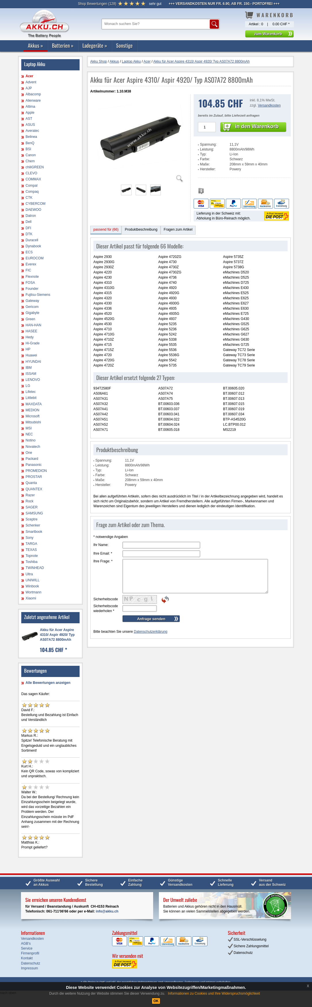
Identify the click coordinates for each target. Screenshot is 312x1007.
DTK (29, 234)
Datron (31, 216)
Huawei (31, 355)
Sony (29, 538)
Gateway (32, 301)
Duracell (32, 240)
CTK (29, 198)
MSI (29, 428)
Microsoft (33, 416)
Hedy (30, 337)
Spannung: (208, 144)
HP (28, 349)
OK (156, 1001)
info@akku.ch (107, 911)
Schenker (33, 525)
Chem (30, 161)
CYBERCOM (35, 204)
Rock (29, 501)
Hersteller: (208, 169)
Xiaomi (31, 598)
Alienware (33, 101)
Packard (32, 459)
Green (30, 319)
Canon (31, 155)
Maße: (205, 164)
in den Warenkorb (256, 126)
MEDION (32, 410)
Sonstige (124, 45)
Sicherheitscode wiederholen (105, 608)
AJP (29, 88)
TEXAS (31, 550)
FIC (28, 270)
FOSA (30, 283)
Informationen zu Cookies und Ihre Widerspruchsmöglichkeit (214, 993)
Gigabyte (32, 313)
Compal (31, 186)
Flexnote (32, 277)
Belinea (31, 137)
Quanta (31, 483)
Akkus (35, 45)
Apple (30, 113)
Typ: (203, 154)
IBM (29, 368)
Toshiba (31, 562)
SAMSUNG (34, 513)
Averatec (32, 131)
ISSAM (31, 374)
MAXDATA (34, 404)
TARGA (31, 544)
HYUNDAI (33, 362)
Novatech (33, 447)
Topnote (32, 556)
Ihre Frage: (103, 561)
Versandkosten (269, 105)
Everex (31, 264)
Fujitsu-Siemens (38, 295)
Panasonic (34, 465)
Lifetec (31, 392)
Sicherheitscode (105, 599)
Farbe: (205, 159)
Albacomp (33, 94)
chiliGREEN (35, 167)
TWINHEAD (35, 568)
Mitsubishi (33, 422)
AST (29, 119)
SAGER (32, 507)
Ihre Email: (102, 553)
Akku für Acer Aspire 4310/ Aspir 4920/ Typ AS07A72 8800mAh (57, 635)
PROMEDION (36, 471)
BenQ (30, 143)
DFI (28, 228)
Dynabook (33, 246)
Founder (32, 289)
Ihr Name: (101, 545)
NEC (29, 434)
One (29, 453)
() (97, 4)
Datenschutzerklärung (150, 632)
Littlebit (31, 398)
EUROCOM (35, 258)
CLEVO (31, 173)
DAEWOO (33, 210)
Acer (29, 76)
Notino (31, 440)
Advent (31, 82)
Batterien (63, 45)
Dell (29, 222)
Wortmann (33, 592)
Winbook (32, 586)
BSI (28, 149)
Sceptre (31, 519)
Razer (30, 495)
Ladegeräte (94, 45)
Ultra (29, 574)
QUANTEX (34, 489)
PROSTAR (34, 477)
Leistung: (207, 149)
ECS (29, 252)
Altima (30, 107)
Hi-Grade (33, 343)
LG (28, 386)
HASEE (31, 331)
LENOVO (33, 380)
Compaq (32, 192)
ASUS (30, 125)
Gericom (32, 307)
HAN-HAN (33, 325)
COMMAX (33, 179)
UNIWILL (33, 580)
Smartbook (34, 532)
